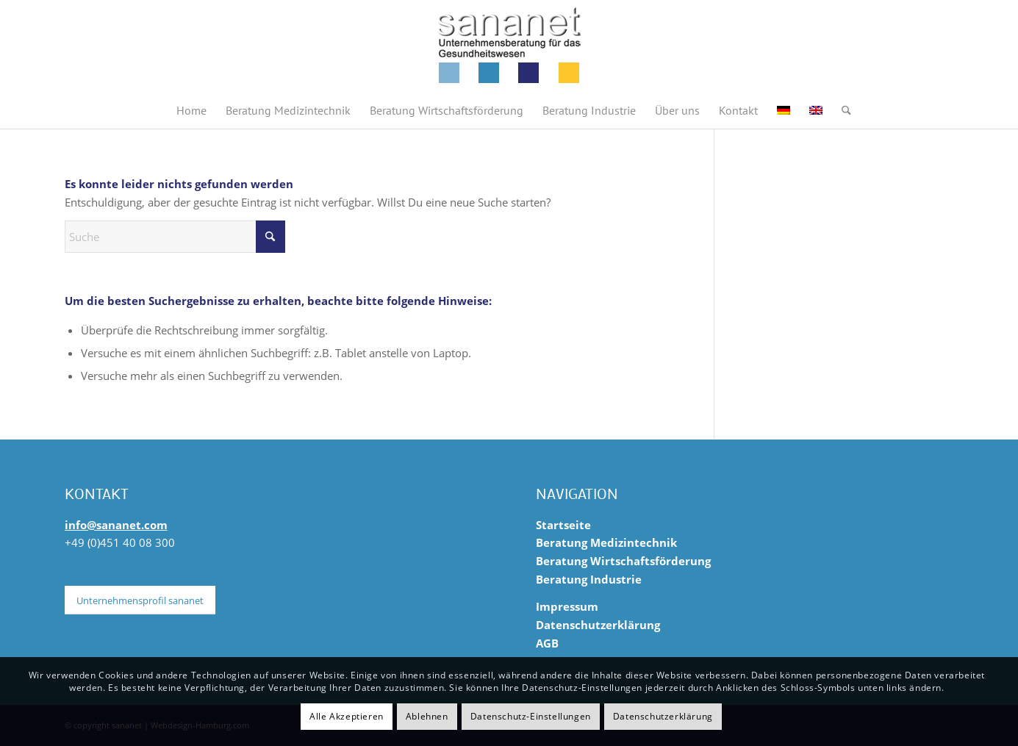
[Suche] (841, 110)
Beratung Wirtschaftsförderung (623, 560)
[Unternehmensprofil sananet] (140, 600)
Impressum (567, 606)
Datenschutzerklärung (598, 624)
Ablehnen (427, 716)
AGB (547, 643)
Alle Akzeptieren (346, 716)
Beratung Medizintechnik (606, 542)
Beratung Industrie (589, 579)
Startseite (563, 524)
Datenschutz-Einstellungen (530, 716)
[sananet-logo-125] (509, 46)
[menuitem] (191, 110)
